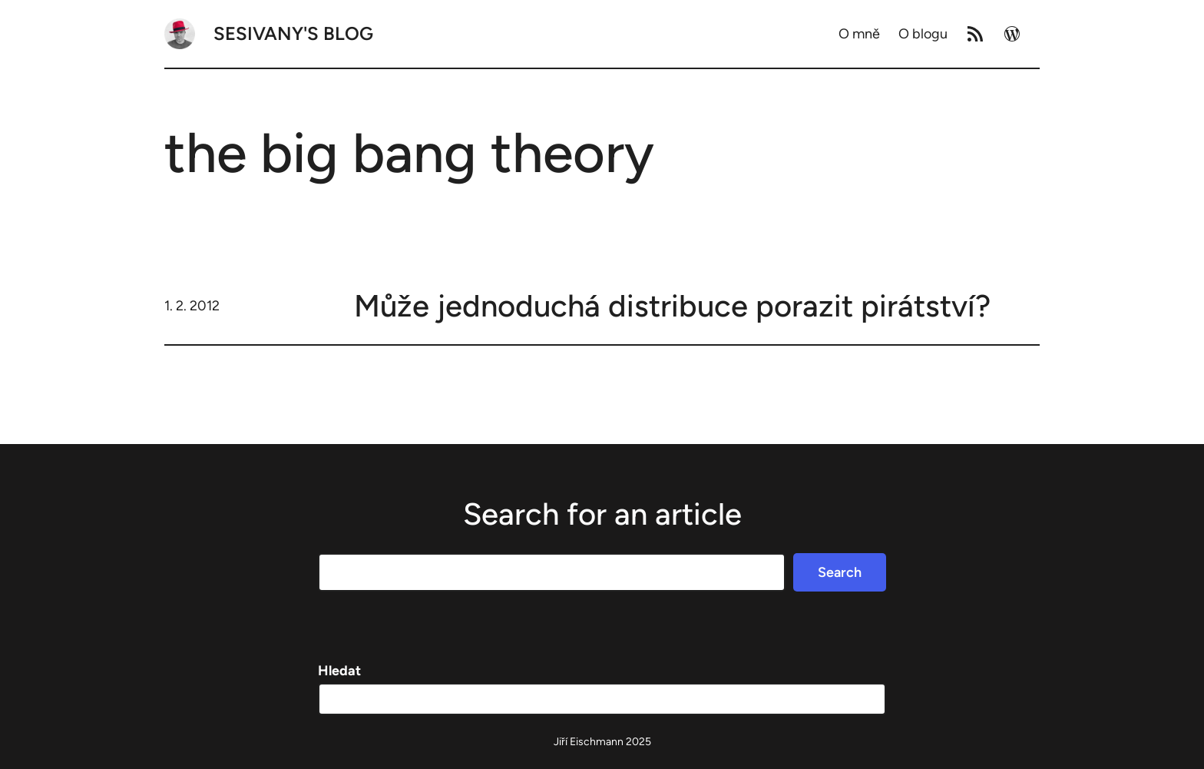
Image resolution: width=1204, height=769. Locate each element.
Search (840, 572)
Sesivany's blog (293, 33)
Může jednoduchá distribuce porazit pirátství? (672, 305)
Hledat (339, 670)
